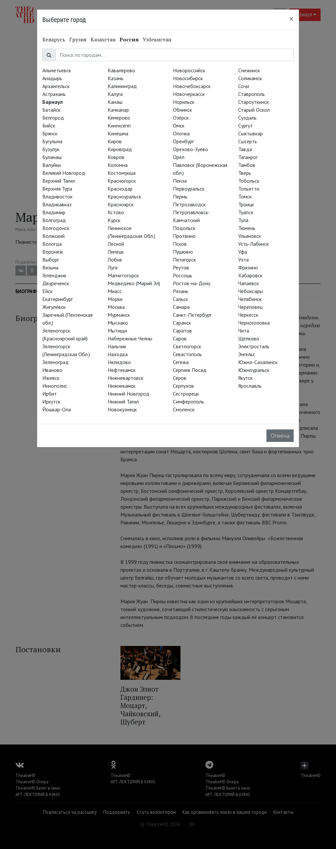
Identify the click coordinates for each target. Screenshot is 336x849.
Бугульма (52, 141)
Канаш (115, 102)
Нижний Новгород (128, 393)
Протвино (184, 236)
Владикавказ (57, 204)
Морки (115, 299)
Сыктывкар (250, 133)
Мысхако (118, 322)
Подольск (184, 228)
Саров (180, 338)
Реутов (181, 267)
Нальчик (117, 346)
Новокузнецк (122, 409)
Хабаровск (250, 275)
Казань (115, 78)
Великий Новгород (63, 173)
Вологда (52, 244)
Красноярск (121, 204)
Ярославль (250, 385)
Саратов (182, 330)
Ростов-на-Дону (191, 283)
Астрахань (54, 94)
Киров (115, 141)
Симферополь (188, 401)
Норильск (183, 102)
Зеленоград (55, 362)
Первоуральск (188, 188)
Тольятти (248, 188)
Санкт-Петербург (192, 314)
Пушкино (183, 251)
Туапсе (245, 212)
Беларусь (53, 39)
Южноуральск (253, 370)
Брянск (49, 133)
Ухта (243, 259)
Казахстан (103, 39)
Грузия (78, 39)
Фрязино (248, 267)
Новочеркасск (189, 94)
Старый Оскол (254, 109)
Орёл (178, 157)
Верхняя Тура (57, 188)
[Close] (291, 19)
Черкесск (248, 314)
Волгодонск (55, 228)
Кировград (120, 149)
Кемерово (119, 117)
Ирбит (49, 393)
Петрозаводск (189, 204)
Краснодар (120, 188)
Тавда (245, 149)
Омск (178, 125)
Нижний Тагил (123, 401)
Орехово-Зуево (190, 149)
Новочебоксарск (192, 86)
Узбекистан (157, 39)
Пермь (180, 196)
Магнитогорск (123, 275)
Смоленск (184, 409)
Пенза (180, 180)
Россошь (182, 275)
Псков (180, 244)
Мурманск (119, 314)
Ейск (47, 291)
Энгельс (246, 354)
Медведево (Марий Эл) (134, 283)
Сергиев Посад (189, 370)
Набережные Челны (130, 338)
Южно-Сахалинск (258, 362)
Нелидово (119, 362)
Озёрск (181, 117)
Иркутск (51, 401)
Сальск (180, 299)
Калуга (115, 94)
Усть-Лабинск (253, 244)
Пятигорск (184, 259)
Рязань (180, 291)
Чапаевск (248, 283)
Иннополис (54, 385)
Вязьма (50, 267)
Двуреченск (55, 283)
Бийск (48, 125)
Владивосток (57, 196)
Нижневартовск (125, 378)
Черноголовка (254, 322)
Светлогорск (187, 346)
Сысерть (247, 141)
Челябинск (250, 299)
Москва (116, 307)
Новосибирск (188, 78)
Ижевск (50, 378)
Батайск (51, 109)
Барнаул (52, 102)
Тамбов (246, 165)
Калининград (122, 86)
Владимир (53, 212)
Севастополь (187, 354)
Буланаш (52, 157)
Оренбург (183, 141)
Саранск (182, 322)
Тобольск (248, 180)
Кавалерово (121, 70)
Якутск (245, 378)
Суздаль (247, 117)
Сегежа (181, 362)
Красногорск (122, 180)
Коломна (118, 165)
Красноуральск (124, 196)
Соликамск (250, 78)
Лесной (116, 244)
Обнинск (182, 109)
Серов (179, 378)
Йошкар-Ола (56, 409)
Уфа (242, 251)
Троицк (246, 204)
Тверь (244, 173)
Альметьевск (56, 70)
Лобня (115, 259)
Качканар (118, 109)
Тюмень (246, 228)
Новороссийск (189, 70)
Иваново (52, 370)
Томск (245, 196)
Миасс (115, 291)
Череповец (250, 307)
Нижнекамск (122, 385)
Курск (114, 220)
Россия (129, 39)
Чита (243, 330)
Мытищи (117, 330)
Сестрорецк (186, 393)
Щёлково (248, 338)
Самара (181, 307)
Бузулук (50, 149)
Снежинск (249, 70)
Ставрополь (251, 94)
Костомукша (122, 173)
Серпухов (183, 385)
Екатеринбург (57, 299)
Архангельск (56, 86)
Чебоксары (250, 291)
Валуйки (51, 165)
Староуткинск (253, 102)
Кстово (116, 212)
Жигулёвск (54, 307)
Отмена (280, 435)
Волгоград (54, 220)
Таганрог (248, 157)
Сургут (245, 125)
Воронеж (52, 251)
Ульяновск (249, 236)
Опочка (181, 133)
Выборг (50, 259)
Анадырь (52, 78)
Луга (112, 267)
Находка (118, 354)
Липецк (116, 251)
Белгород (53, 117)
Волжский (53, 236)
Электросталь (253, 346)
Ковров (116, 157)
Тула (243, 220)
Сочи (243, 86)
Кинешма (118, 133)
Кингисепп (119, 125)
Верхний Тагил (58, 180)
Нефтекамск (122, 370)
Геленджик (54, 275)
